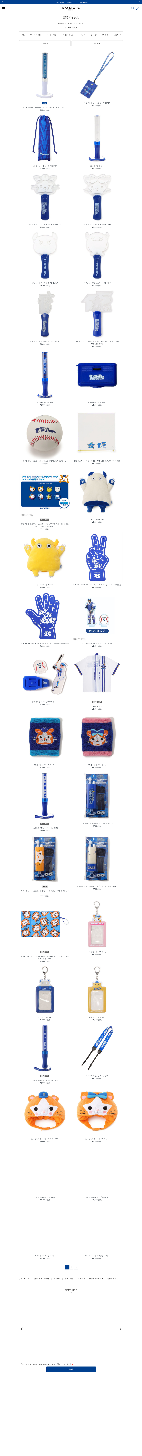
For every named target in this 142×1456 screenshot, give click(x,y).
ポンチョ (56, 1279)
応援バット (111, 1279)
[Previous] (2, 2)
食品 (23, 35)
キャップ (94, 35)
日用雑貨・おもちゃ (68, 35)
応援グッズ (117, 35)
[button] (45, 43)
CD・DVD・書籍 (35, 35)
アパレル (105, 35)
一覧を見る (71, 1369)
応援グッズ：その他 (41, 1279)
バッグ (83, 35)
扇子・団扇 (69, 1279)
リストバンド (24, 1279)
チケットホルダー (96, 1279)
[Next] (140, 2)
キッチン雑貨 (51, 35)
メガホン (81, 1279)
